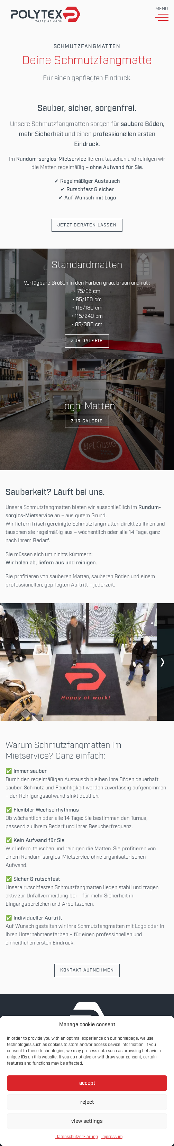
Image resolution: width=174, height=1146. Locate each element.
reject (87, 1102)
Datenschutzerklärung (76, 1136)
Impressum (111, 1136)
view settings (87, 1121)
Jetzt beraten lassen (87, 225)
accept (87, 1083)
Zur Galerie (87, 341)
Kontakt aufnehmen (87, 970)
